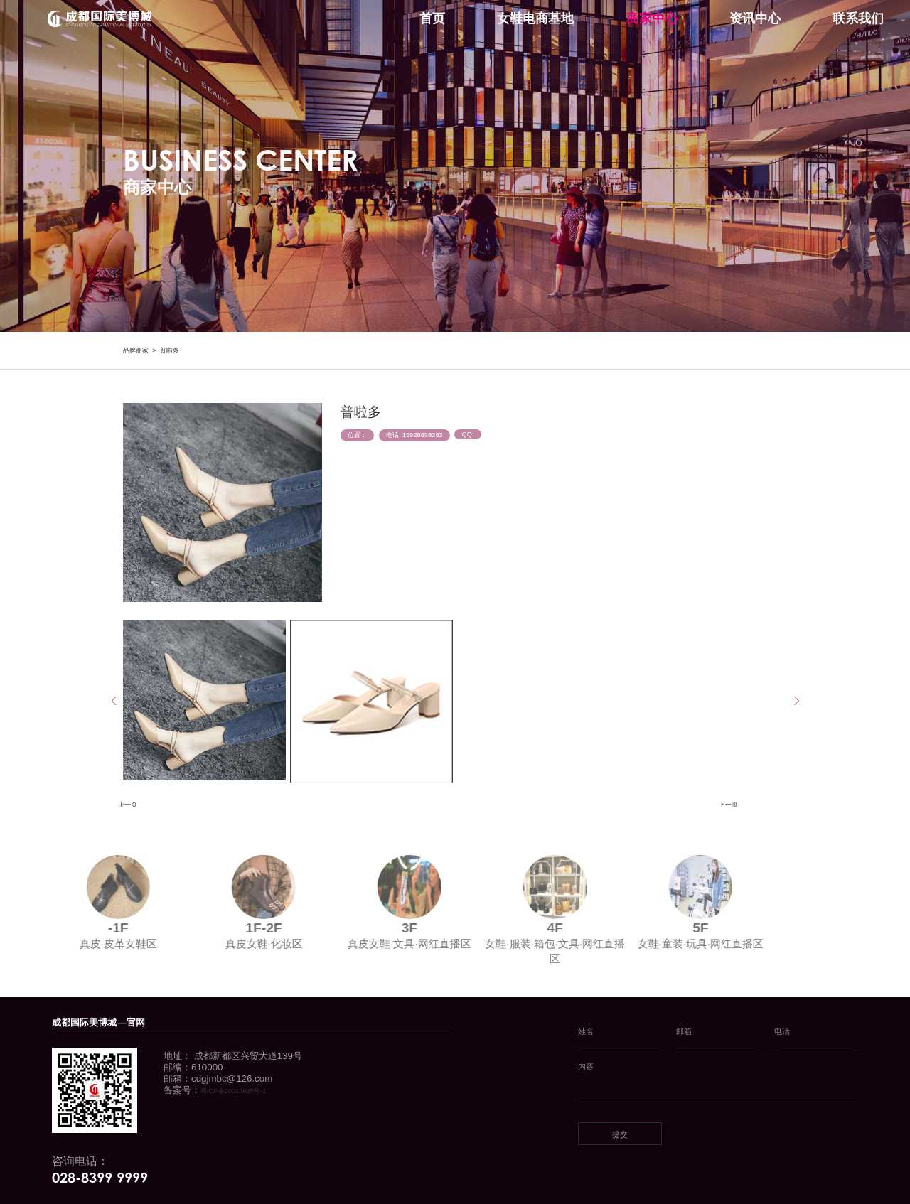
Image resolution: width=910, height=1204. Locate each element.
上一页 (127, 804)
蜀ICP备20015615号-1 (233, 1091)
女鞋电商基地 (535, 18)
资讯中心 (755, 18)
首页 (432, 18)
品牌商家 (136, 350)
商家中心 (652, 18)
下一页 (728, 804)
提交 (620, 1134)
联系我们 (858, 18)
